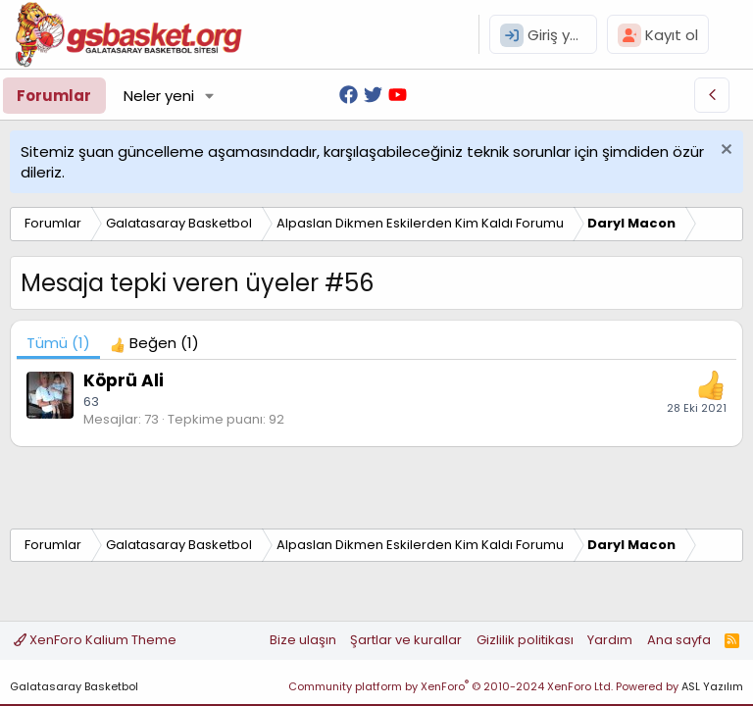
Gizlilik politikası (525, 639)
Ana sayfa (679, 639)
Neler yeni (159, 95)
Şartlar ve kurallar (406, 639)
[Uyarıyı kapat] (724, 151)
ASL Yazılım (712, 686)
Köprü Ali (123, 380)
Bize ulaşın (303, 639)
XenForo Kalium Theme (95, 639)
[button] (210, 95)
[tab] (154, 343)
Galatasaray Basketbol (74, 686)
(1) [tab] (58, 342)
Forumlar (54, 95)
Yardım (609, 639)
